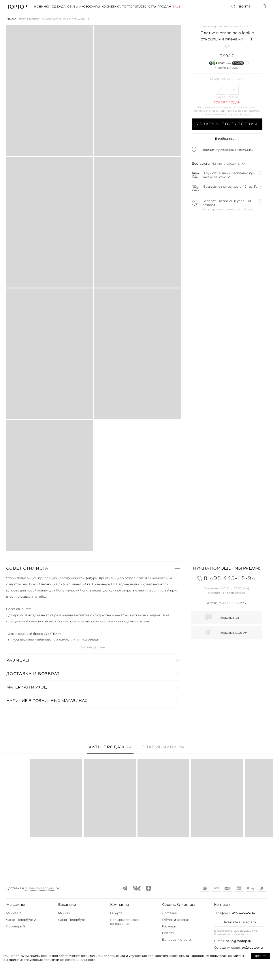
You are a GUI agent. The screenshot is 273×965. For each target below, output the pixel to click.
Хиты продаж (159, 6)
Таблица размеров (227, 79)
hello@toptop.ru (238, 941)
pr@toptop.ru (252, 948)
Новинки (42, 6)
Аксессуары (89, 6)
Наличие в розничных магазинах (227, 150)
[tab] (110, 749)
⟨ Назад (11, 19)
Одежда (59, 6)
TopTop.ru (17, 7)
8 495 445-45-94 (242, 913)
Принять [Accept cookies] (260, 956)
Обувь (72, 6)
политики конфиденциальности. (69, 960)
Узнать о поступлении (227, 124)
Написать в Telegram (239, 922)
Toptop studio (134, 6)
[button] (93, 568)
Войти (244, 6)
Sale (176, 6)
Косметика (111, 6)
